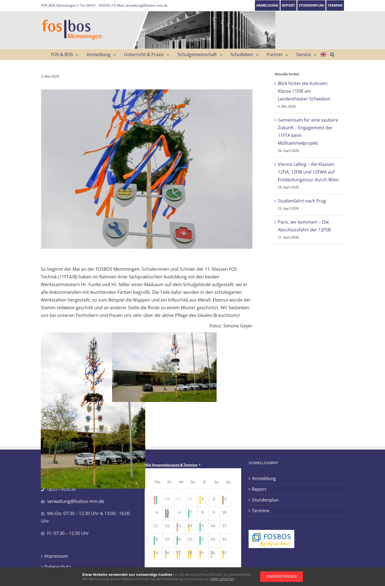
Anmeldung (264, 478)
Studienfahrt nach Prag (302, 201)
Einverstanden (281, 576)
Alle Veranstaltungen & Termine (171, 465)
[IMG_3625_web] (146, 169)
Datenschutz (57, 567)
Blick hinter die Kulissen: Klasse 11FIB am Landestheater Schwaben (304, 91)
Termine (260, 511)
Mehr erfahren (222, 578)
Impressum (56, 556)
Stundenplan (265, 500)
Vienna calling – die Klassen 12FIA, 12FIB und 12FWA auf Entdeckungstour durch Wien (308, 172)
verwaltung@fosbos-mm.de (75, 501)
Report (259, 489)
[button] (332, 54)
